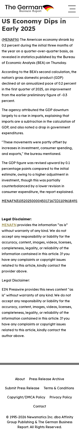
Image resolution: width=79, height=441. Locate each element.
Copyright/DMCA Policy (26, 397)
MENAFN (10, 39)
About (20, 379)
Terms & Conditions (59, 388)
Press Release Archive (46, 379)
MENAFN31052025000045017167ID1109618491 (39, 201)
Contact (39, 406)
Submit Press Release (22, 388)
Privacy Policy (60, 397)
